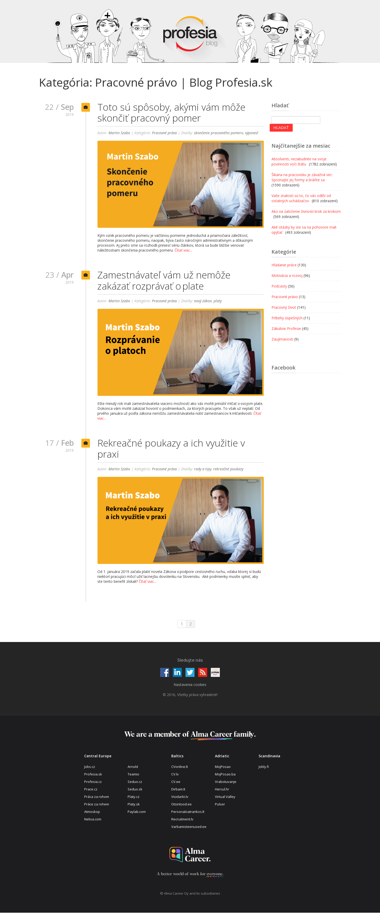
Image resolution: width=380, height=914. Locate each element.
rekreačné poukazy (228, 470)
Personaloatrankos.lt (187, 813)
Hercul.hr (222, 790)
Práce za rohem (96, 805)
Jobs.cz (89, 768)
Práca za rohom (96, 798)
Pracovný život (284, 307)
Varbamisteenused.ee (188, 827)
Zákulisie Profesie (286, 328)
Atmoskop (92, 813)
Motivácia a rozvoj (287, 275)
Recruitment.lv (182, 820)
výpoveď (251, 133)
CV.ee (175, 783)
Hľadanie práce (284, 264)
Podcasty (279, 286)
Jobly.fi (264, 768)
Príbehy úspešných (287, 317)
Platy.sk (134, 805)
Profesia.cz (93, 783)
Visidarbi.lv (179, 798)
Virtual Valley (225, 798)
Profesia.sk (93, 775)
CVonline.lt (179, 768)
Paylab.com (137, 813)
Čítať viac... (183, 250)
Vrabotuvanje (225, 783)
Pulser (220, 805)
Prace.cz (90, 790)
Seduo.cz (135, 783)
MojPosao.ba (225, 775)
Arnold (133, 768)
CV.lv (175, 775)
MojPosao (223, 768)
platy (218, 301)
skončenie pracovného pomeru (218, 133)
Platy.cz (133, 798)
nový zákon (203, 301)
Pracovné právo (164, 133)
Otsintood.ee (181, 805)
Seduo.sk (135, 790)
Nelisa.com (92, 820)
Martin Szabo (119, 133)
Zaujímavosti (282, 339)
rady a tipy (202, 470)
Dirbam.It (178, 790)
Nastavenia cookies (190, 685)
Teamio (133, 775)
